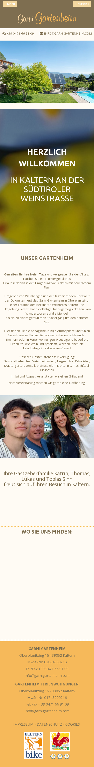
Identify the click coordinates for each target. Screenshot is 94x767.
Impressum (23, 724)
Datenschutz (49, 724)
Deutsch (82, 4)
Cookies (72, 724)
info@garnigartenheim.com (66, 33)
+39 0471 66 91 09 (18, 33)
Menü (10, 4)
